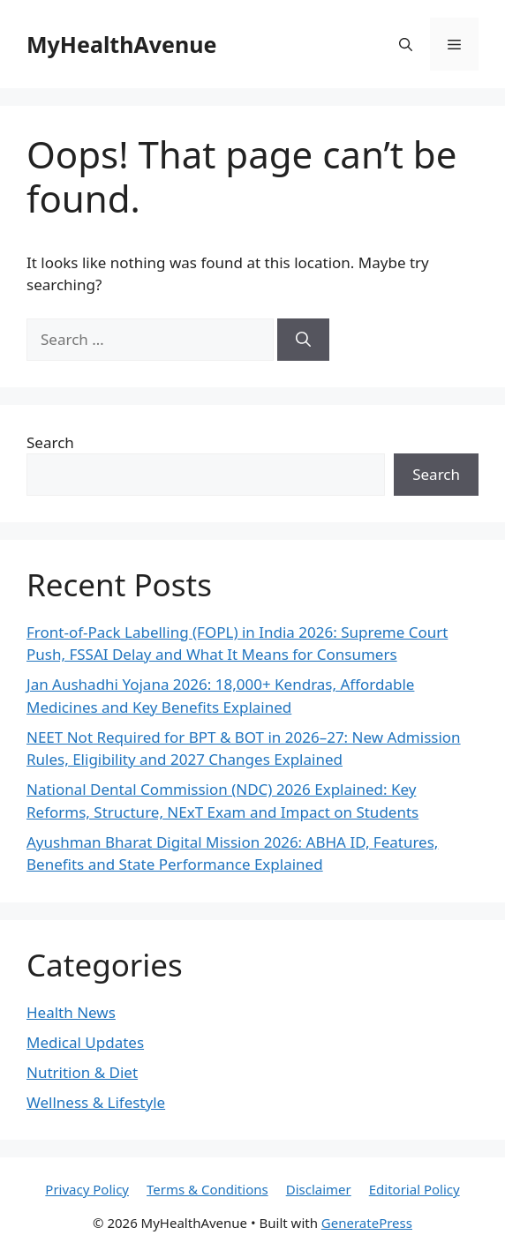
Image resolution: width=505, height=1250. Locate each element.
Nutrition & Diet (82, 1072)
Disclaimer (318, 1189)
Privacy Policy (87, 1189)
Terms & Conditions (207, 1189)
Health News (71, 1012)
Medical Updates (85, 1042)
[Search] (303, 339)
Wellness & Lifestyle (95, 1102)
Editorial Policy (414, 1189)
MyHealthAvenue (121, 44)
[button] (405, 44)
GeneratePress (366, 1222)
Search (50, 442)
